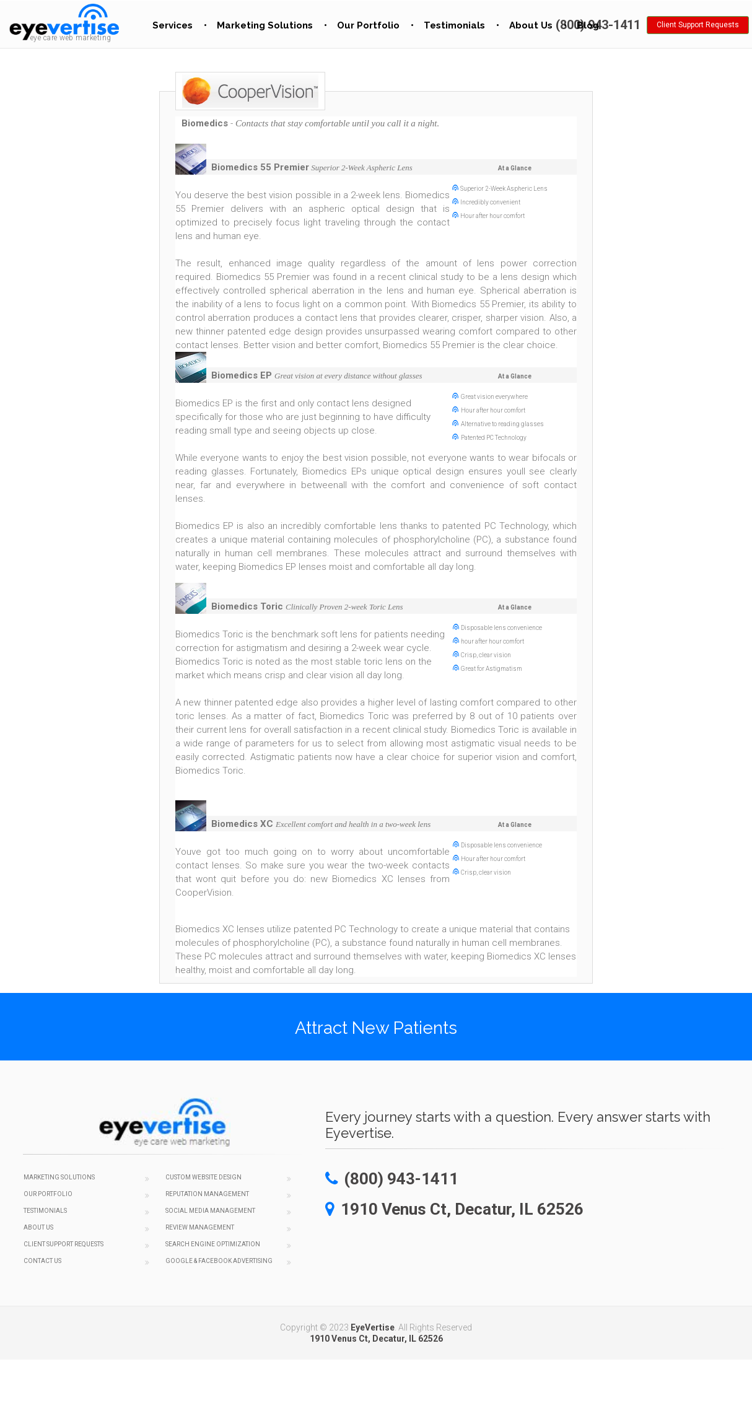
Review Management (199, 1227)
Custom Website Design (203, 1177)
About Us (531, 25)
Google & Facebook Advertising (219, 1260)
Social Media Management (210, 1210)
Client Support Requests (698, 24)
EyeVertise (373, 1327)
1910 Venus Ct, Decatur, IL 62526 (376, 1339)
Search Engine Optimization (212, 1244)
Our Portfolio (368, 25)
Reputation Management (207, 1194)
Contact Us (42, 1260)
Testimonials (454, 25)
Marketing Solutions (265, 25)
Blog (588, 25)
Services (172, 25)
